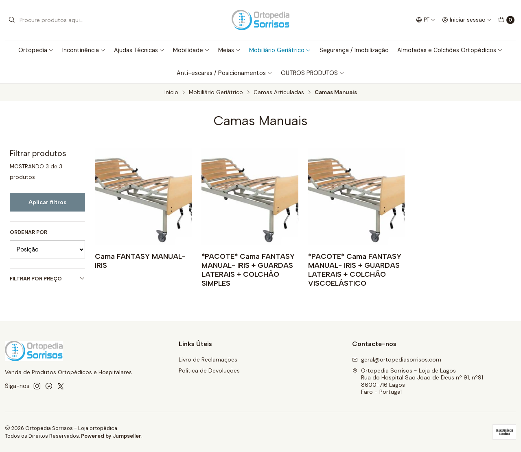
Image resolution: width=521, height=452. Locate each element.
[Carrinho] (506, 19)
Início (171, 92)
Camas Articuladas (279, 92)
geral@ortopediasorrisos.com (396, 359)
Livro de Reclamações (208, 359)
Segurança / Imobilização (354, 50)
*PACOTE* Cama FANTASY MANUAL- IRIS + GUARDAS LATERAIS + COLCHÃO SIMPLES (248, 269)
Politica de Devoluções (209, 370)
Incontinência (83, 50)
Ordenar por (28, 232)
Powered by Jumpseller (111, 435)
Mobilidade (191, 50)
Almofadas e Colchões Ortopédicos (450, 50)
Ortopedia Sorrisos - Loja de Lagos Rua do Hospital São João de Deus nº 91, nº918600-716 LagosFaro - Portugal (417, 381)
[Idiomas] (426, 20)
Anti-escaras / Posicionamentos (224, 73)
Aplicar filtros (47, 202)
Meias (229, 50)
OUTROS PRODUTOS (312, 73)
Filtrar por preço (47, 278)
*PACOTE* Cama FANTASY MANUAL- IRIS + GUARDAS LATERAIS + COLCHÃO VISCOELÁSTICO (354, 269)
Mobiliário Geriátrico (280, 50)
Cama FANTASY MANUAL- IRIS (140, 260)
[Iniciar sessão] (467, 20)
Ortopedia (36, 50)
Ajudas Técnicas (139, 50)
